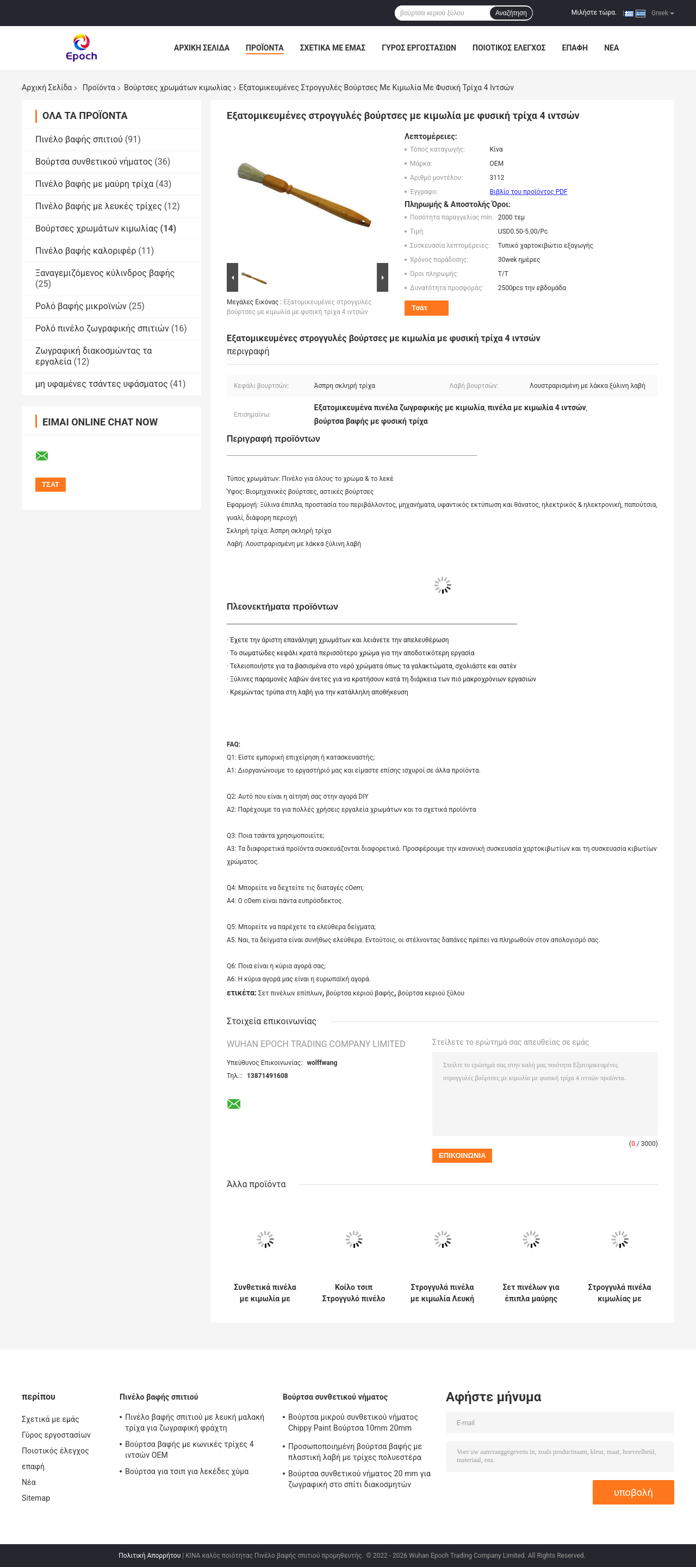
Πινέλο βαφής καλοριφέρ (85, 251)
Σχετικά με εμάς (332, 47)
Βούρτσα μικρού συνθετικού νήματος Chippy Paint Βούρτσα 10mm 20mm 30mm (353, 1424)
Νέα (611, 47)
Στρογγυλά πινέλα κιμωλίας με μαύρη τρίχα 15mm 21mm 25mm (619, 1293)
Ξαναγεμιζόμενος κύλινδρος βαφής (105, 273)
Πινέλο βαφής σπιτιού (79, 139)
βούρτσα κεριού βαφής (360, 993)
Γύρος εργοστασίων (419, 47)
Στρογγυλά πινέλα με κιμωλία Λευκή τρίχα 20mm (442, 1293)
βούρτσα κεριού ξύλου (430, 993)
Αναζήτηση (511, 13)
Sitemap (36, 1498)
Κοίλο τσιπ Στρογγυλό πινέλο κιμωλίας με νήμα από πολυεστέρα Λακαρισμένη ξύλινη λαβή (354, 1293)
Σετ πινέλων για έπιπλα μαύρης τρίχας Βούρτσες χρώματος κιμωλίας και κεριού (530, 1293)
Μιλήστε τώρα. (594, 12)
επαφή (575, 47)
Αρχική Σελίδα (201, 47)
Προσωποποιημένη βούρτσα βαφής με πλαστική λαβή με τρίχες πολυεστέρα (355, 1452)
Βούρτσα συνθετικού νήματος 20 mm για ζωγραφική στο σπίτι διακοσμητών (359, 1479)
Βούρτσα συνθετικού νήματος (93, 161)
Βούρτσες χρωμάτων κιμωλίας (177, 87)
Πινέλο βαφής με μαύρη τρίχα (94, 184)
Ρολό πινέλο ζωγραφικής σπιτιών (102, 328)
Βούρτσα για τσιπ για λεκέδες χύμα (186, 1471)
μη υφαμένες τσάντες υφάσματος (101, 384)
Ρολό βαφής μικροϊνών (81, 306)
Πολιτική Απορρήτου (150, 1555)
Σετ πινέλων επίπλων (290, 993)
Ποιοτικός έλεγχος (509, 47)
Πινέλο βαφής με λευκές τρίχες (98, 206)
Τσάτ (419, 308)
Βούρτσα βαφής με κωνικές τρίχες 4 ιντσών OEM (189, 1449)
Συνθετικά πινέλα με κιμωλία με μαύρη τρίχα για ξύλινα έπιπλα (265, 1293)
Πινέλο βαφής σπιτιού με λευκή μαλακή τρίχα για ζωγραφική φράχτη (194, 1422)
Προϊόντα (265, 47)
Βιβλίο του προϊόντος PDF (529, 192)
